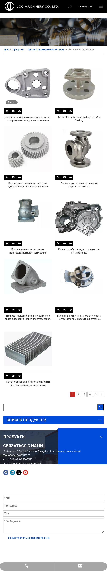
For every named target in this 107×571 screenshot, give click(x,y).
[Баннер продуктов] (53, 32)
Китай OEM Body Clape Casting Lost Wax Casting (79, 119)
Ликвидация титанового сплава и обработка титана (79, 185)
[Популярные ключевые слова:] (100, 407)
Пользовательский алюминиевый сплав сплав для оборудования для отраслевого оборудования (28, 317)
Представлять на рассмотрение (29, 537)
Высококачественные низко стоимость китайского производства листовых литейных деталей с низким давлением (79, 317)
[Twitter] (19, 472)
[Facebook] (5, 472)
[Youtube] (25, 472)
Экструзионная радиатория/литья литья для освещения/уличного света (27, 384)
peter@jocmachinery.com (27, 463)
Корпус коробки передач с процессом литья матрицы (79, 251)
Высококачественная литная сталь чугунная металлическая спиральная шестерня (28, 185)
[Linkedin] (12, 472)
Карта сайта (89, 546)
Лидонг (20, 550)
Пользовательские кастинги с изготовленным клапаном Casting (27, 251)
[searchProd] (50, 407)
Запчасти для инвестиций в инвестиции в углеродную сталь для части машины (28, 119)
